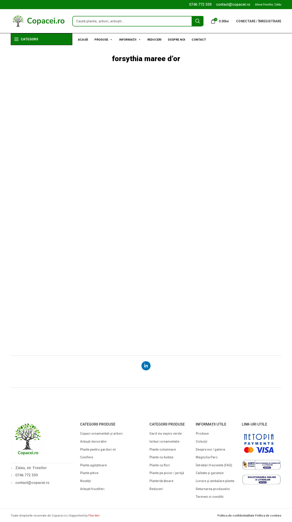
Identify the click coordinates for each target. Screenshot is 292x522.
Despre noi (176, 39)
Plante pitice (89, 473)
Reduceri (154, 39)
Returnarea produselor (213, 489)
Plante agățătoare (93, 465)
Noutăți (85, 481)
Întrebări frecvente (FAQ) (214, 465)
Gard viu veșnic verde (165, 433)
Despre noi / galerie (210, 449)
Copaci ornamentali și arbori (101, 433)
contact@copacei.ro (233, 4)
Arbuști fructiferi (92, 489)
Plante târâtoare (161, 481)
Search (197, 21)
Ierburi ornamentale (164, 441)
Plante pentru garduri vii (98, 449)
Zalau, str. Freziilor (31, 468)
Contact (199, 39)
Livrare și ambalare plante (215, 481)
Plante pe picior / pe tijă (166, 473)
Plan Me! (94, 515)
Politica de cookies (268, 515)
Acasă (83, 39)
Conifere (86, 457)
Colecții (201, 441)
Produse (103, 39)
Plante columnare (162, 449)
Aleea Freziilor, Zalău (268, 4)
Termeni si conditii (210, 497)
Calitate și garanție (210, 473)
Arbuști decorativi (93, 441)
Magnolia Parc (207, 457)
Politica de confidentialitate (236, 515)
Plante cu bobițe (161, 457)
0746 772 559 (200, 4)
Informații (130, 39)
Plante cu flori (159, 465)
